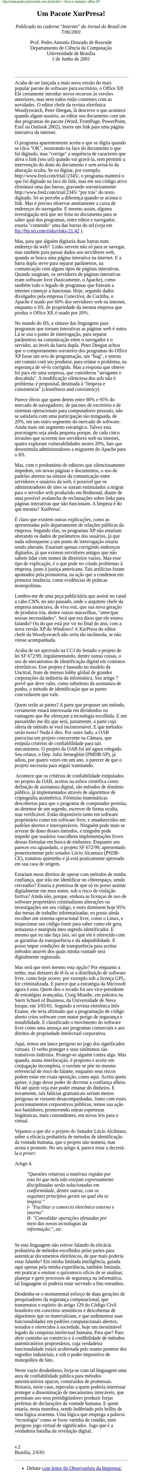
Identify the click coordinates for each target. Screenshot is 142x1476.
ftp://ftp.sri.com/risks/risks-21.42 (47, 230)
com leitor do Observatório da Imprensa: (81, 1468)
